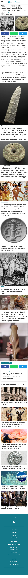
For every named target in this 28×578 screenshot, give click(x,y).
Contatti (14, 535)
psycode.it (14, 538)
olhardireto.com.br (4, 202)
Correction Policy (14, 547)
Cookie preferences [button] (14, 564)
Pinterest (2, 286)
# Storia (9, 363)
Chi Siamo (14, 532)
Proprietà (14, 552)
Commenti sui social (14, 555)
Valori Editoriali (14, 549)
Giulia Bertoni (8, 12)
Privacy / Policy (14, 561)
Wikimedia (3, 243)
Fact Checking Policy (14, 544)
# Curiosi (3, 363)
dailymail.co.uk (6, 69)
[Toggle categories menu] (2, 2)
